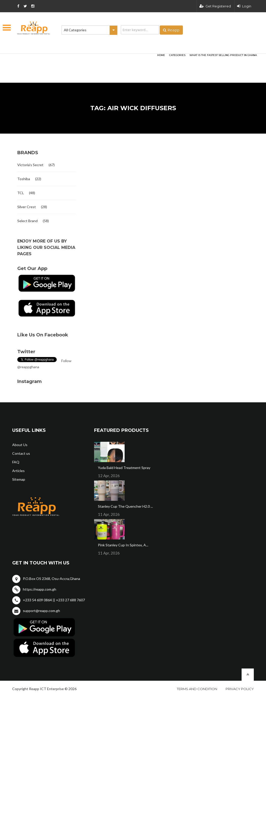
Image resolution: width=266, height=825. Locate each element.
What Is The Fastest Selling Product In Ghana (223, 55)
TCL (20, 193)
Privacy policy (240, 689)
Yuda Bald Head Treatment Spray (124, 467)
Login (244, 6)
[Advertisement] (74, 60)
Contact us (21, 453)
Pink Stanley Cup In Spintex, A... (123, 545)
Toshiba (23, 179)
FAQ (15, 462)
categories (177, 55)
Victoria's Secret (30, 165)
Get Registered (215, 6)
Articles (18, 470)
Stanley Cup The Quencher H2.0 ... (125, 506)
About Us (19, 445)
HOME (161, 55)
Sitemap (18, 479)
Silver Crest (26, 207)
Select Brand (27, 221)
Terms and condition (197, 689)
